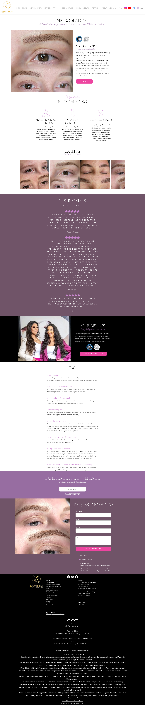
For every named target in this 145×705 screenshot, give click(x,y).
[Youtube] (129, 8)
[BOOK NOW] (84, 81)
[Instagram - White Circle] (68, 576)
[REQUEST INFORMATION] (93, 549)
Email (77, 519)
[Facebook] (133, 8)
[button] (47, 8)
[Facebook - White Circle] (76, 576)
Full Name (79, 511)
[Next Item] (122, 174)
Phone (78, 527)
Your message (80, 534)
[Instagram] (125, 8)
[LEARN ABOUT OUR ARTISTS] (93, 354)
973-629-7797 (75, 494)
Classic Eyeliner (50, 594)
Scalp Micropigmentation (52, 592)
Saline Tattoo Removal (52, 590)
